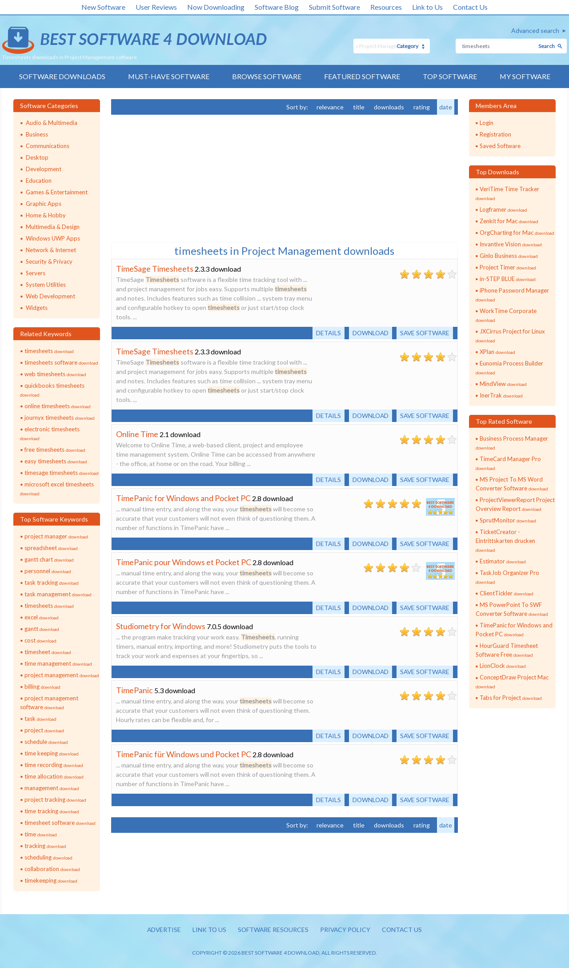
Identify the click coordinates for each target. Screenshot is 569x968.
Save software (423, 333)
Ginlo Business (509, 255)
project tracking (55, 799)
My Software (525, 76)
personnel (47, 570)
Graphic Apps (43, 203)
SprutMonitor (508, 520)
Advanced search (535, 30)
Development (43, 169)
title (359, 107)
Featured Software (362, 76)
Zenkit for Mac (509, 221)
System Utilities (46, 284)
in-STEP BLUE (508, 278)
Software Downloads (62, 76)
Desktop (37, 157)
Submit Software (334, 7)
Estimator (503, 561)
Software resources (273, 930)
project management (61, 675)
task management (58, 594)
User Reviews (156, 7)
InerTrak (501, 395)
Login (486, 122)
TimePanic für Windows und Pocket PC (183, 754)
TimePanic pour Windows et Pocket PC (183, 562)
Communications (47, 145)
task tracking (51, 582)
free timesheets (54, 449)
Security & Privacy (49, 261)
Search (546, 46)
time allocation (54, 776)
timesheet (47, 651)
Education (39, 180)
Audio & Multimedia (51, 122)
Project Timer (508, 267)
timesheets (49, 350)
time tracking (51, 811)
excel (41, 617)
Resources (386, 7)
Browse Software (266, 76)
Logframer (503, 209)
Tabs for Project (511, 698)
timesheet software (60, 822)
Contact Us (470, 7)
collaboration (52, 868)
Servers (35, 273)
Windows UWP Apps (53, 238)
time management (58, 663)
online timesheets (57, 406)
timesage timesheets (61, 472)
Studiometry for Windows (160, 626)
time (40, 834)
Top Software (450, 76)
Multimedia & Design (53, 226)
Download (368, 333)
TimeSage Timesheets (154, 268)
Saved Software (500, 145)
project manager (56, 536)
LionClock (503, 666)
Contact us (404, 930)
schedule (46, 741)
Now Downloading (215, 7)
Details (325, 333)
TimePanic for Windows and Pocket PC (183, 498)
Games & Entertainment (57, 192)
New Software (103, 7)
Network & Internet (51, 249)
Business (37, 134)
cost (40, 640)
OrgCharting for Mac (517, 232)
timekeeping (50, 880)
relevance (330, 107)
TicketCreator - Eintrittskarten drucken (505, 540)
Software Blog (277, 7)
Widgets (37, 307)
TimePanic (134, 690)
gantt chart (49, 559)
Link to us (208, 930)
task (40, 718)
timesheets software (61, 362)
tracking (45, 845)
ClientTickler (506, 593)
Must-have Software (168, 76)
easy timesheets (55, 461)
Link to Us (427, 7)
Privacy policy (346, 930)
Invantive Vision (511, 244)
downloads (389, 107)
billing (42, 686)
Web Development (50, 296)
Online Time (137, 434)
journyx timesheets (59, 417)
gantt (41, 628)
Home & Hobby (46, 215)
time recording (53, 764)
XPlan (497, 351)
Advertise (162, 930)
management (51, 787)
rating (421, 107)
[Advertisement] (177, 177)
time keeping (51, 753)
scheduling (48, 857)
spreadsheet (51, 547)
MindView (503, 383)
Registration (495, 134)
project (44, 730)
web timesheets (55, 374)
